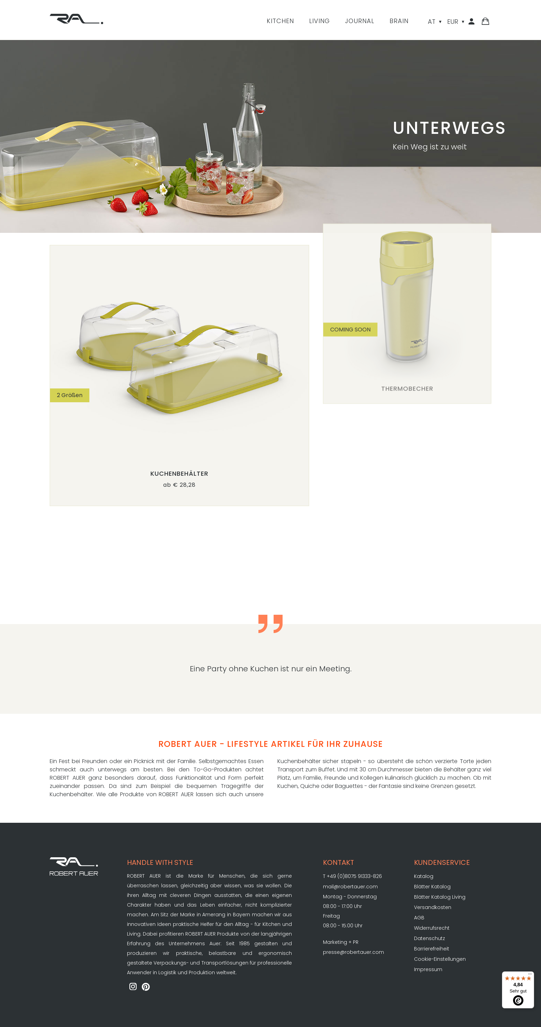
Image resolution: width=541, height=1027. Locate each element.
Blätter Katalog (432, 886)
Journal (359, 21)
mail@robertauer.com (350, 886)
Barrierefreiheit (431, 948)
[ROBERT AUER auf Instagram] (133, 986)
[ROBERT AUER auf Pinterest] (146, 986)
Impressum (428, 969)
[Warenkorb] (485, 22)
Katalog (423, 876)
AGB (419, 917)
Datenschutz (429, 938)
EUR (452, 21)
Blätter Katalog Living (439, 896)
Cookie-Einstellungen (440, 959)
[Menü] (530, 975)
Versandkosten (432, 907)
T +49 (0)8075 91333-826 (352, 876)
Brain (399, 21)
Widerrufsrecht (432, 928)
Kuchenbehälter (179, 473)
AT (431, 21)
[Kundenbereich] (473, 22)
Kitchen (280, 21)
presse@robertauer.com (353, 952)
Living (319, 21)
